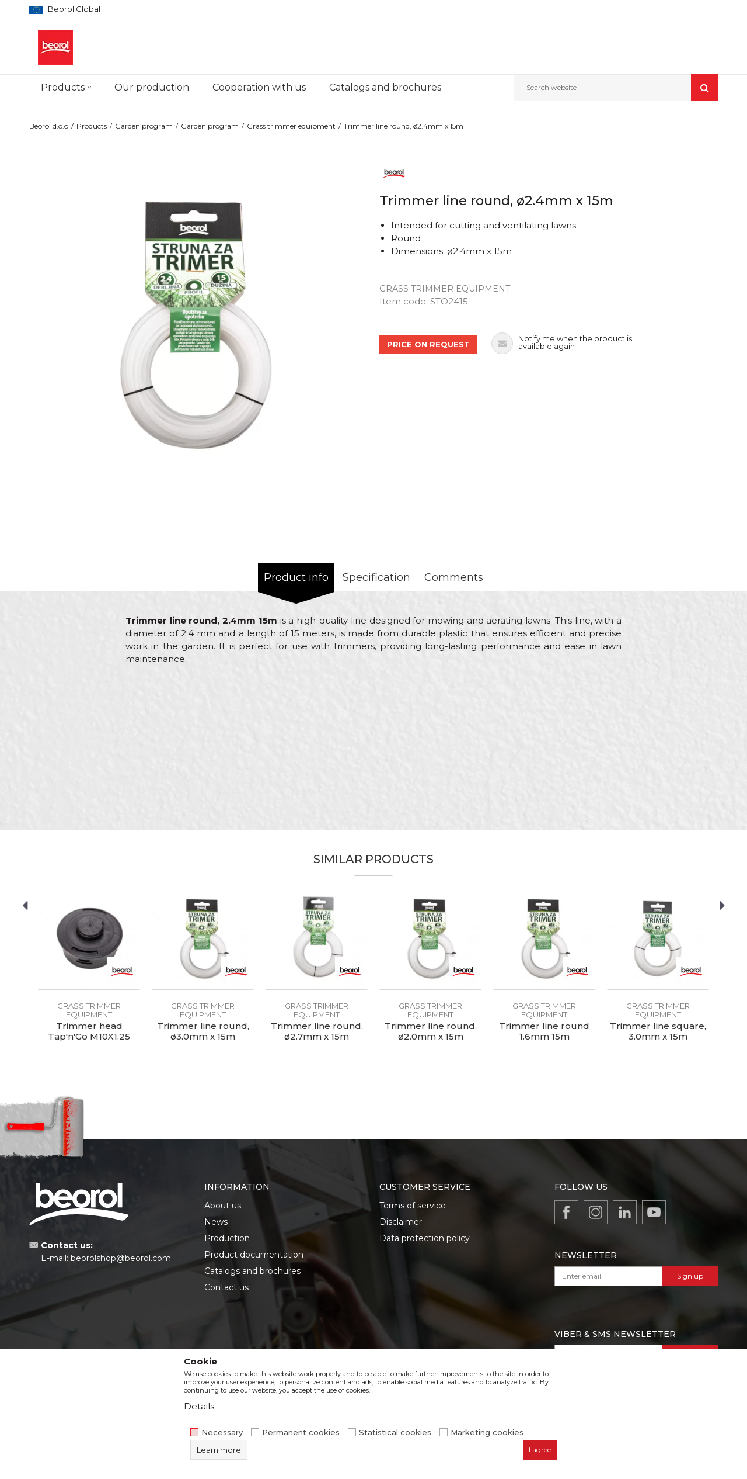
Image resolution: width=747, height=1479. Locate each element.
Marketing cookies (487, 1432)
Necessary (222, 1432)
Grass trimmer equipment (291, 126)
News (216, 1222)
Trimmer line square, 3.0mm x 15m (658, 1031)
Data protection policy (424, 1238)
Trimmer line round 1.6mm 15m (544, 1031)
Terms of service (412, 1205)
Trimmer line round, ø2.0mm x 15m (431, 1031)
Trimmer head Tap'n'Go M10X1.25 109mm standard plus (89, 1036)
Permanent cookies (301, 1432)
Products (91, 126)
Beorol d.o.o (48, 126)
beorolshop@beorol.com (121, 1258)
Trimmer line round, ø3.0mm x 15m (203, 1031)
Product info (296, 577)
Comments (453, 577)
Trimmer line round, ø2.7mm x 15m (317, 1031)
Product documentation (253, 1254)
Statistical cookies (395, 1432)
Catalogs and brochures (252, 1271)
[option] (201, 326)
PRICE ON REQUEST (428, 344)
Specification (376, 577)
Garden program (144, 126)
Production (227, 1238)
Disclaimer (400, 1222)
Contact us (226, 1287)
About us (222, 1205)
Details (199, 1406)
